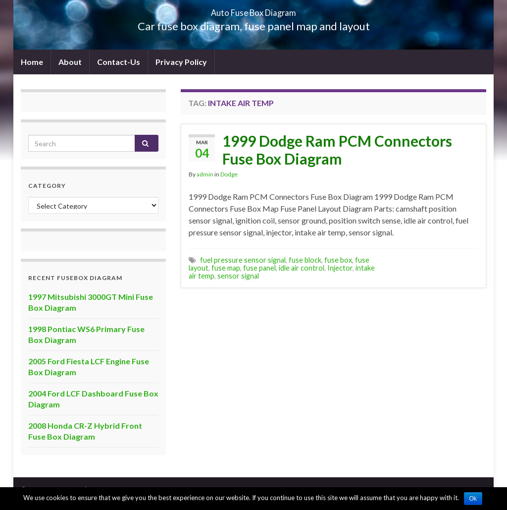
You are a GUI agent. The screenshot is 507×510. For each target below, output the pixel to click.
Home (32, 61)
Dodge (229, 174)
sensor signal (238, 276)
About (70, 61)
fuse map (225, 268)
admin (205, 174)
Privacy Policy (181, 61)
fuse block (305, 260)
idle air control (301, 268)
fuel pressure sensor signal (243, 260)
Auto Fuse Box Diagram (253, 9)
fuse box (338, 260)
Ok (473, 498)
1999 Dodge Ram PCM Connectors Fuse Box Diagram (337, 150)
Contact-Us (118, 61)
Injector (340, 268)
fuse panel (259, 268)
